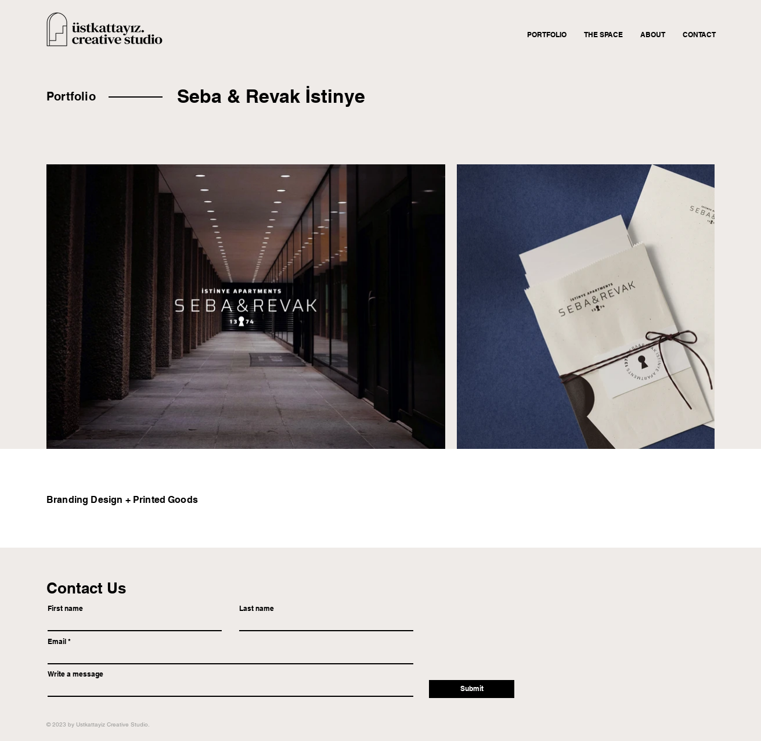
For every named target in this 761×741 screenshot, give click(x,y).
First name (65, 608)
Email (57, 641)
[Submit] (471, 689)
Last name (256, 608)
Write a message (75, 674)
